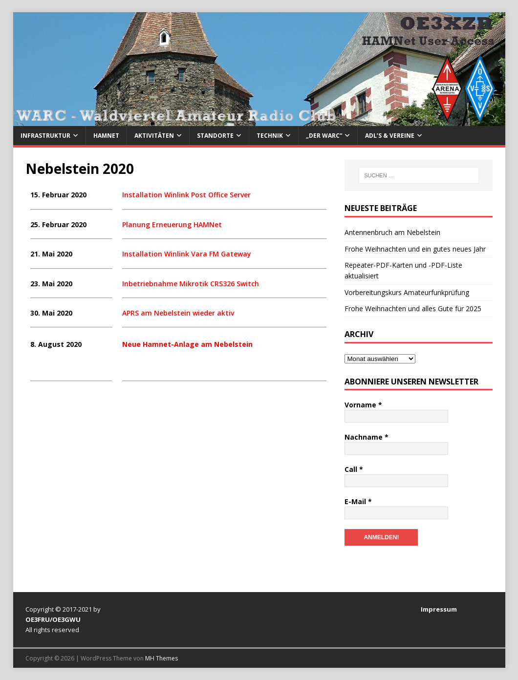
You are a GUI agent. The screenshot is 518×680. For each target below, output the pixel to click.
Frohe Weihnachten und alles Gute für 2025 (413, 308)
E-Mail (358, 501)
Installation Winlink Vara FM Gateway (186, 253)
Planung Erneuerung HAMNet (172, 224)
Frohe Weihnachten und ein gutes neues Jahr (415, 249)
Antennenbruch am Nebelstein (392, 232)
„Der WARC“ (324, 135)
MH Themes (161, 658)
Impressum (439, 609)
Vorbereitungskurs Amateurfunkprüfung (407, 292)
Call (354, 469)
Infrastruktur (45, 135)
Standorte (215, 135)
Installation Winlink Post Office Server (186, 194)
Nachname (366, 437)
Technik (270, 135)
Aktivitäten (154, 135)
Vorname (363, 404)
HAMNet (106, 135)
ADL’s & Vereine (389, 135)
